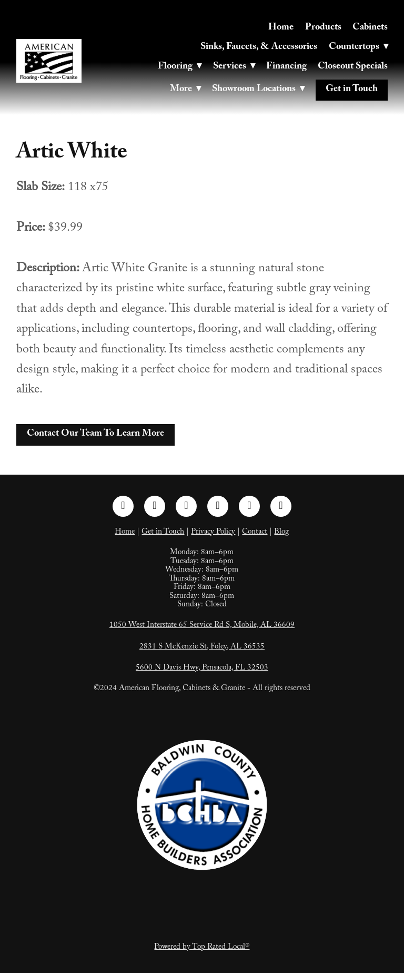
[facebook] (123, 506)
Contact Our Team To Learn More (95, 434)
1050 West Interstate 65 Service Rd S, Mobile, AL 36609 (202, 626)
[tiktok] (249, 506)
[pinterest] (217, 506)
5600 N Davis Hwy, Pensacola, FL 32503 (202, 668)
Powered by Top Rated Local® (201, 948)
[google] (280, 506)
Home (281, 28)
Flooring (179, 67)
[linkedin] (186, 506)
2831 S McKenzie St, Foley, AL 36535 (202, 647)
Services (234, 67)
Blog (281, 532)
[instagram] (154, 506)
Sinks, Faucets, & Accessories (258, 48)
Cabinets (370, 28)
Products (323, 28)
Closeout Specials (353, 67)
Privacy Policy (213, 532)
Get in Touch (352, 90)
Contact (254, 532)
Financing (286, 67)
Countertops (358, 48)
